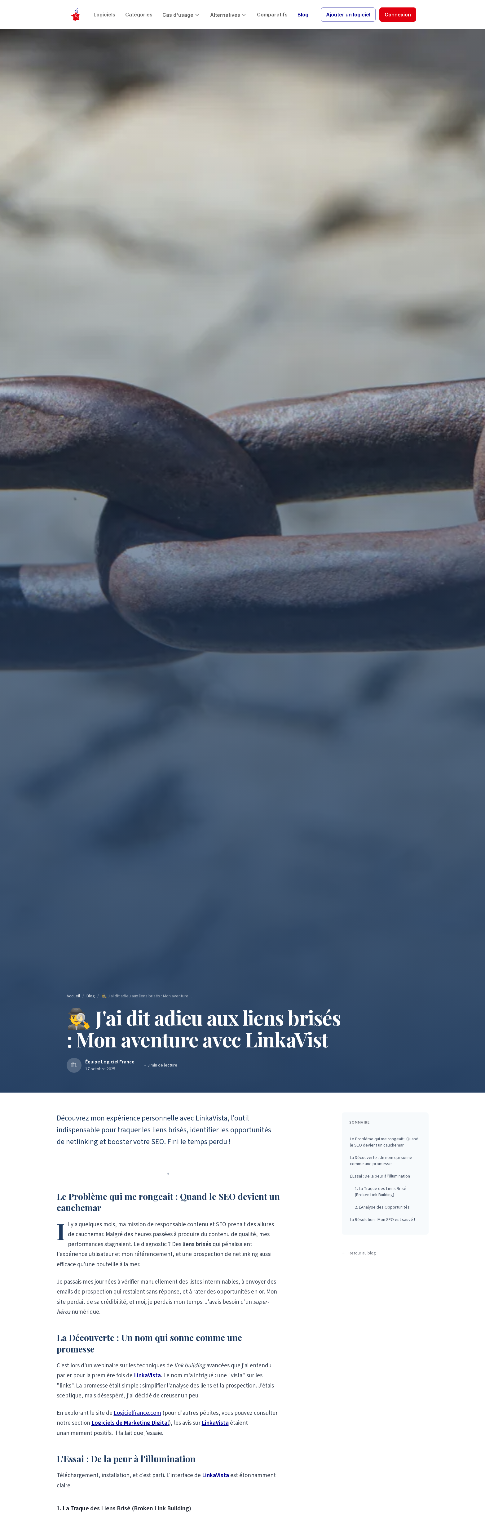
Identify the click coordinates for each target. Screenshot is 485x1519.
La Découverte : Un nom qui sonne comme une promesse (381, 1161)
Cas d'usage (181, 15)
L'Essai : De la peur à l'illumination (380, 1176)
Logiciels (104, 14)
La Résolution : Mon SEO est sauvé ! (382, 1220)
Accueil (73, 996)
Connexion (398, 14)
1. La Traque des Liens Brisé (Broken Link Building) (380, 1192)
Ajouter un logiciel (348, 14)
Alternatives (228, 15)
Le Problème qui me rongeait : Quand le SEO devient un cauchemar (384, 1142)
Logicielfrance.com (137, 1413)
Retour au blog (359, 1253)
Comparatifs (272, 14)
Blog (303, 14)
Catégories (138, 14)
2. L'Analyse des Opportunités (382, 1207)
